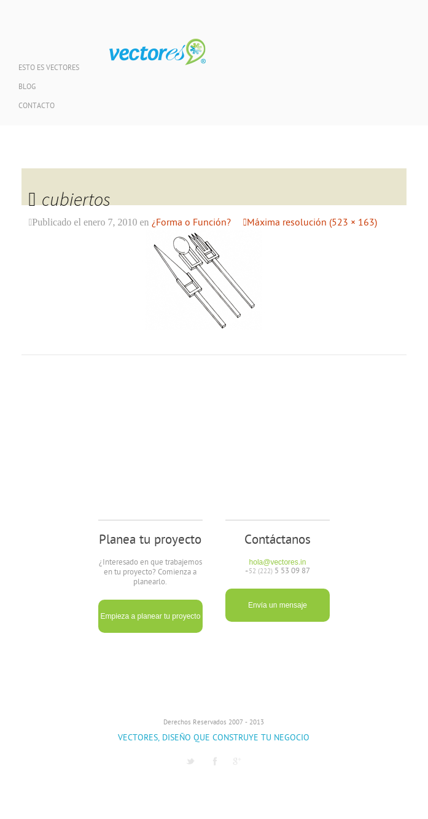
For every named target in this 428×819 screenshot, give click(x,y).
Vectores (157, 52)
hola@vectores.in (277, 562)
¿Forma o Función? (191, 223)
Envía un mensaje (277, 605)
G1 (237, 761)
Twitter (190, 761)
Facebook (215, 761)
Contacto (36, 106)
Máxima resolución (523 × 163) (312, 223)
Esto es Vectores (48, 68)
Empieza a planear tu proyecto (151, 616)
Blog (27, 87)
